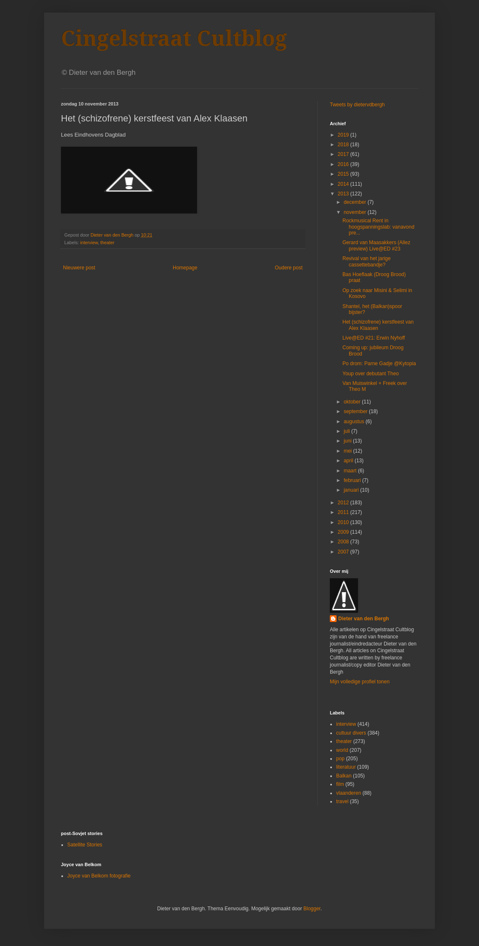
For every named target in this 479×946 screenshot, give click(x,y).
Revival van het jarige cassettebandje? (366, 261)
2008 (344, 542)
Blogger (312, 909)
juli (347, 431)
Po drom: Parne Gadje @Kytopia (379, 363)
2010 (344, 522)
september (356, 411)
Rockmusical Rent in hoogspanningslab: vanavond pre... (378, 227)
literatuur (346, 767)
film (340, 784)
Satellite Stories (84, 845)
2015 (344, 174)
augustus (355, 421)
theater (107, 242)
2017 (344, 154)
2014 (344, 184)
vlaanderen (348, 793)
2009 (344, 532)
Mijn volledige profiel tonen (360, 682)
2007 (344, 552)
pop (340, 759)
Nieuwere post (79, 268)
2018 (344, 145)
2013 (344, 194)
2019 (344, 135)
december (356, 202)
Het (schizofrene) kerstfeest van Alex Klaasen (377, 325)
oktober (353, 402)
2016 (344, 164)
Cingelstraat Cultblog (174, 38)
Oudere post (289, 268)
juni (348, 441)
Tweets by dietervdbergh (357, 105)
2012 (344, 503)
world (342, 750)
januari (352, 490)
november (356, 212)
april (349, 461)
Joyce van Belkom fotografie (99, 876)
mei (348, 451)
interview (89, 242)
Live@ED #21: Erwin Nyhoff (373, 338)
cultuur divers (351, 733)
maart (351, 471)
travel (342, 801)
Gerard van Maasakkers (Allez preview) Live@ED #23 (376, 245)
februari (353, 480)
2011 (344, 512)
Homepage (185, 268)
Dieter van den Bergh (363, 619)
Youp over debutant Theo (370, 374)
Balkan (344, 776)
